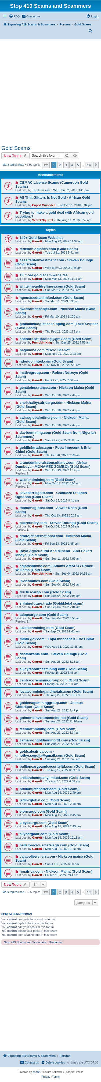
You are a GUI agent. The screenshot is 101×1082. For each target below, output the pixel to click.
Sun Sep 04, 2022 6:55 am (62, 618)
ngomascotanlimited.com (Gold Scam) (52, 298)
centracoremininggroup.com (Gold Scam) (54, 680)
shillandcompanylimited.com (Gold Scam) (55, 778)
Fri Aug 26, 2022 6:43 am (61, 672)
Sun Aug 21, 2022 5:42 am (62, 759)
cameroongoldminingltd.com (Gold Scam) (55, 740)
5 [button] (78, 165)
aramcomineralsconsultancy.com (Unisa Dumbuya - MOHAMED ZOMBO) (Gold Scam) (53, 465)
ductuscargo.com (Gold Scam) (45, 592)
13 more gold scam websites (44, 275)
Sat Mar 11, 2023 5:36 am (62, 301)
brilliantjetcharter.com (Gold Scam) (49, 789)
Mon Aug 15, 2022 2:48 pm (63, 803)
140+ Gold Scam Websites (42, 238)
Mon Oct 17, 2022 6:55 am (62, 483)
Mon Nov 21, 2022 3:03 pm (63, 353)
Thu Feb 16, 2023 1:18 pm (62, 331)
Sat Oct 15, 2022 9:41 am (62, 500)
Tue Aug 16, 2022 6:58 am (62, 781)
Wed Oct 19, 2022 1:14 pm (62, 470)
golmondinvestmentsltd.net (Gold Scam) (54, 718)
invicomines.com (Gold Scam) (45, 581)
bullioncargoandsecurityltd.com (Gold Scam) (57, 766)
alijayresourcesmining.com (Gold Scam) (53, 669)
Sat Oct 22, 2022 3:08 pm (62, 440)
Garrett (37, 241)
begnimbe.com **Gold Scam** (45, 350)
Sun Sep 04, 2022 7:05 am (62, 595)
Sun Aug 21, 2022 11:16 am (63, 721)
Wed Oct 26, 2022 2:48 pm (62, 410)
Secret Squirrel (42, 220)
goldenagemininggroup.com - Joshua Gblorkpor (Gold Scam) (49, 705)
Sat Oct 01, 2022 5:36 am (62, 526)
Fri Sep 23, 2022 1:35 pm (61, 543)
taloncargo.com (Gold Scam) (44, 615)
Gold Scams (16, 148)
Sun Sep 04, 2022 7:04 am (62, 607)
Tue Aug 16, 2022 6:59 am (62, 770)
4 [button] (72, 165)
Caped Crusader (43, 205)
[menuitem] (14, 16)
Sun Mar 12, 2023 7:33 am (62, 290)
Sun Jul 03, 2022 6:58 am (62, 864)
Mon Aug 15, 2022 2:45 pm (63, 815)
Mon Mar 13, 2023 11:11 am (63, 278)
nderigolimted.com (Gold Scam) (46, 361)
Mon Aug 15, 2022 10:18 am (63, 837)
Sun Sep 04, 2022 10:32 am (73, 573)
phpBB (37, 1071)
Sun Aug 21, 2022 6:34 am (62, 732)
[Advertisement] (50, 92)
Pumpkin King (42, 342)
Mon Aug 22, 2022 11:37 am (63, 241)
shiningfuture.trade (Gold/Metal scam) (51, 603)
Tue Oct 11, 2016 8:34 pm (75, 205)
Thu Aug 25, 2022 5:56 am (62, 695)
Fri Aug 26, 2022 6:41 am (61, 683)
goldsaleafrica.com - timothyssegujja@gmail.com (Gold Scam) (50, 753)
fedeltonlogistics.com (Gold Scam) (49, 249)
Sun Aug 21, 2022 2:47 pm (62, 710)
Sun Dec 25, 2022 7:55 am (73, 342)
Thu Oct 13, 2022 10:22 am (63, 515)
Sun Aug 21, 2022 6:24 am (62, 743)
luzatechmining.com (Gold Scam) (47, 628)
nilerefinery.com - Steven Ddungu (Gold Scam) (59, 523)
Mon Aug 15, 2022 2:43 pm (63, 826)
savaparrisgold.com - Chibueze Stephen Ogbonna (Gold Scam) (51, 495)
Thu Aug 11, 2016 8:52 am (73, 220)
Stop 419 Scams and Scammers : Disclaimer (33, 942)
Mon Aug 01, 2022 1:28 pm (63, 848)
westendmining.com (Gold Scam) (47, 480)
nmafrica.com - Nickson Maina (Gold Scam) (56, 871)
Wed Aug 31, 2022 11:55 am (63, 646)
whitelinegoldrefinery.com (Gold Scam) (52, 286)
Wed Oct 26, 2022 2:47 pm (62, 425)
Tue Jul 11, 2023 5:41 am (61, 252)
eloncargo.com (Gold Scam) (43, 811)
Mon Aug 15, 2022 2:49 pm (63, 792)
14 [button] (89, 165)
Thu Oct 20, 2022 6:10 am (62, 455)
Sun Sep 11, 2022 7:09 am (62, 558)
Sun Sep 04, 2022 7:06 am (62, 584)
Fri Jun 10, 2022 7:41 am (61, 875)
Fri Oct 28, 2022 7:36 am (61, 380)
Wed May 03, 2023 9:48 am (63, 267)
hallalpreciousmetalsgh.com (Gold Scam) (54, 845)
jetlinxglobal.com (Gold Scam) (45, 800)
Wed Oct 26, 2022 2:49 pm (62, 395)
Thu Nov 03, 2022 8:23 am (62, 365)
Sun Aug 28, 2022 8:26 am (62, 661)
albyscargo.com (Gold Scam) (44, 823)
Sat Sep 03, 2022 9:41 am (62, 631)
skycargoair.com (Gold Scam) (44, 834)
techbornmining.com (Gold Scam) (48, 729)
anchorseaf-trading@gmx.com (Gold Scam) (56, 339)
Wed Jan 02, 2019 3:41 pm (71, 190)
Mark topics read (13, 164)
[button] (46, 165)
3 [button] (66, 165)
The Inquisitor (41, 190)
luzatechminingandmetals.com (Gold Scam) (56, 691)
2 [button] (60, 165)
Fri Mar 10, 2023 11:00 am (62, 316)
